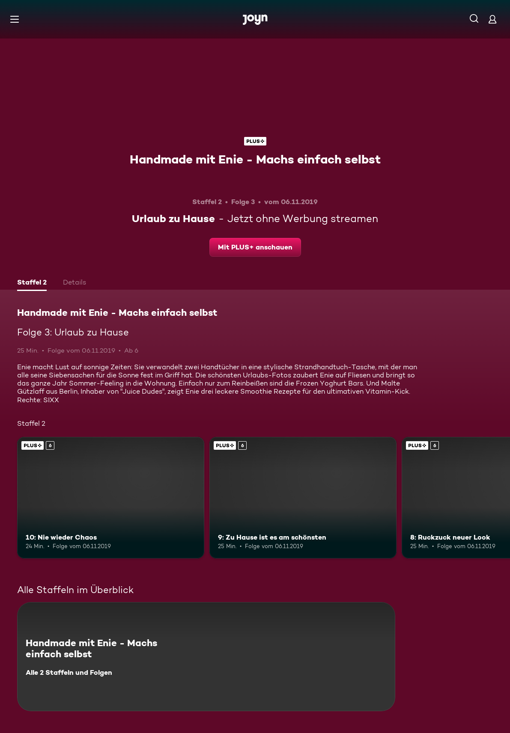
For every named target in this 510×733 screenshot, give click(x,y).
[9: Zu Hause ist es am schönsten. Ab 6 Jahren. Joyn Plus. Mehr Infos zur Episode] (303, 497)
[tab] (31, 283)
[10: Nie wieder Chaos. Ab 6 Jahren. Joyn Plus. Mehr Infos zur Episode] (110, 497)
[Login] (492, 19)
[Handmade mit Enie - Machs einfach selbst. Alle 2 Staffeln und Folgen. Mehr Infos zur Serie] (206, 656)
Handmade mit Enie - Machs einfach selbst (255, 159)
